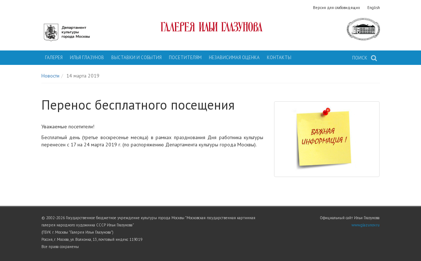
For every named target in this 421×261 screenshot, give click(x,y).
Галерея (54, 57)
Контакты (279, 57)
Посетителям (185, 57)
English (373, 7)
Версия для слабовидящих (336, 7)
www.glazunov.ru (365, 224)
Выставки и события (136, 57)
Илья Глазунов (87, 57)
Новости (50, 75)
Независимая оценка (234, 57)
